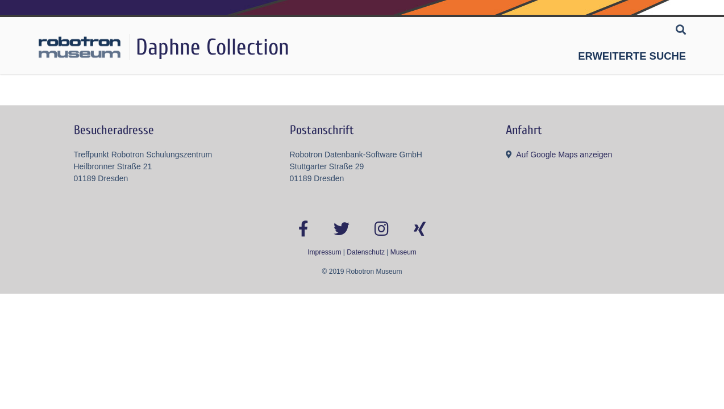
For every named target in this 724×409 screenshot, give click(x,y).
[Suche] (681, 30)
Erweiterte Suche (632, 56)
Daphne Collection (212, 47)
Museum (403, 252)
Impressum (324, 252)
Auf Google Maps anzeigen (564, 154)
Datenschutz (366, 252)
